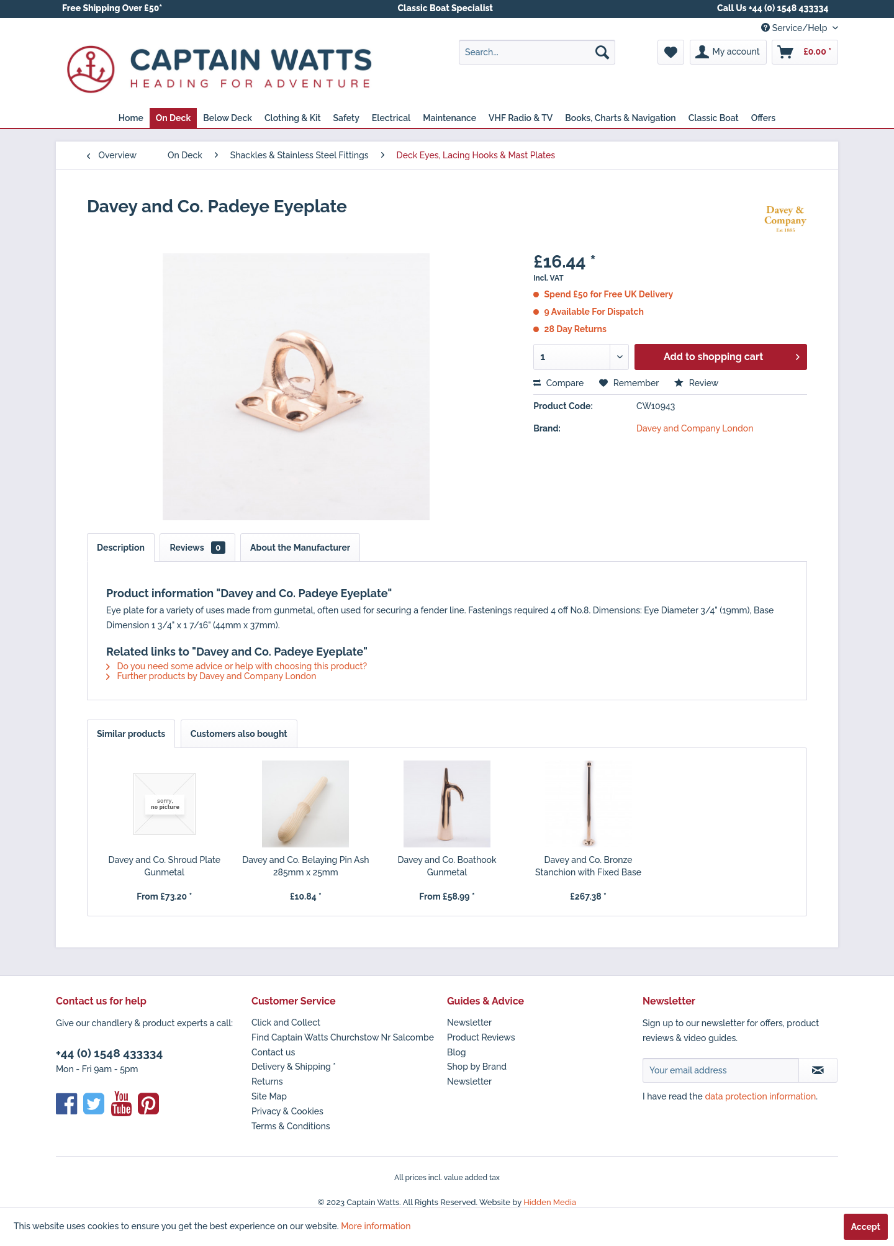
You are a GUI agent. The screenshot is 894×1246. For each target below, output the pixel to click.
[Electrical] (391, 118)
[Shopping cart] (805, 52)
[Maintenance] (449, 118)
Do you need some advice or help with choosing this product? (236, 666)
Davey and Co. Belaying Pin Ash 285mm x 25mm (305, 866)
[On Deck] (173, 118)
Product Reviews (481, 1037)
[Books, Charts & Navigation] (620, 118)
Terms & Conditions (290, 1126)
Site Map (269, 1096)
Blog (456, 1052)
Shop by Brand (477, 1067)
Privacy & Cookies (287, 1111)
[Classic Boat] (713, 118)
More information (375, 1226)
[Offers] (763, 118)
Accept (865, 1227)
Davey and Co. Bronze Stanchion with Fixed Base (588, 866)
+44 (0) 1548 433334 (109, 1053)
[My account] (728, 52)
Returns (267, 1081)
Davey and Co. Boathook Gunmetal (446, 866)
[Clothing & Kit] (292, 118)
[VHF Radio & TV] (520, 118)
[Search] (602, 52)
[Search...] (537, 52)
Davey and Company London (693, 428)
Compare (558, 383)
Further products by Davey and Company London (211, 676)
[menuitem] (537, 52)
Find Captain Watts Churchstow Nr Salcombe (342, 1037)
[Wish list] (670, 52)
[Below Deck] (227, 118)
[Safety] (346, 118)
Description (121, 548)
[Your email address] (721, 1070)
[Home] (131, 118)
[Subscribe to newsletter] (818, 1070)
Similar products (131, 734)
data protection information (760, 1096)
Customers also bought (239, 734)
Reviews (197, 547)
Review (696, 383)
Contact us (273, 1052)
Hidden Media (549, 1202)
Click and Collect (285, 1022)
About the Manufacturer (300, 548)
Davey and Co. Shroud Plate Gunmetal (164, 866)
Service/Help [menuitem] (795, 28)
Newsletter (469, 1022)
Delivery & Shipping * (293, 1067)
